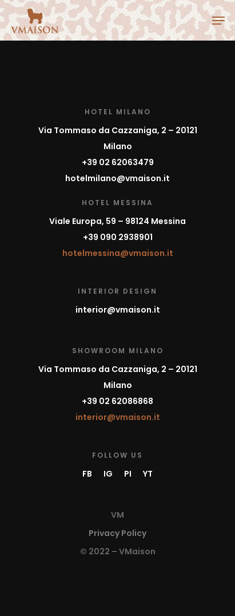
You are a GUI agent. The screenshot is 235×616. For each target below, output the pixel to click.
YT (148, 473)
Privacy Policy (117, 533)
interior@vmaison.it (117, 309)
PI (128, 473)
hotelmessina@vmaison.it (117, 253)
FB (87, 473)
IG (108, 473)
